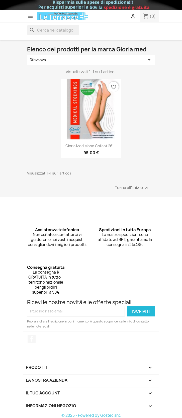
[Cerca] (53, 30)
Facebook (32, 339)
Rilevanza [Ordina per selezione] (91, 60)
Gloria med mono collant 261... (91, 145)
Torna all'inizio (132, 188)
